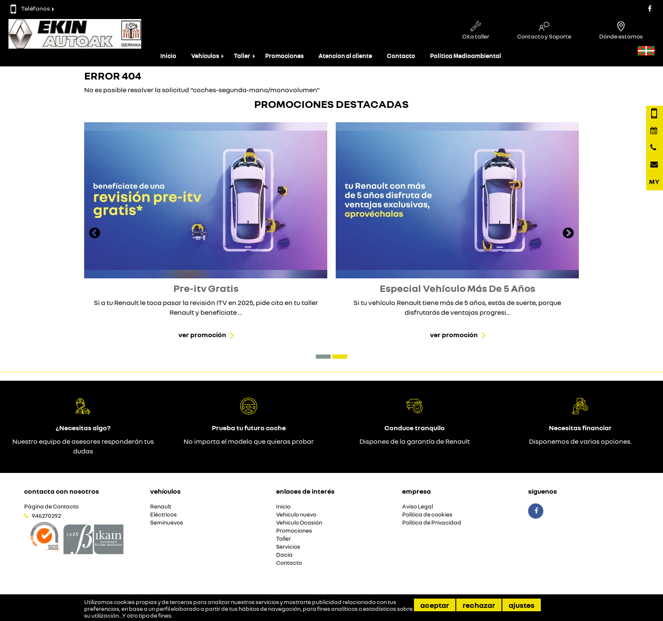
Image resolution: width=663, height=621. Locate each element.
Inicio (168, 55)
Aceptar (434, 605)
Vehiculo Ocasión (299, 522)
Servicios (288, 547)
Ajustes (521, 605)
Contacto (401, 55)
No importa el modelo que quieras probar (249, 441)
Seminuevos (166, 522)
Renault (160, 506)
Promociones (284, 55)
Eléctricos (163, 514)
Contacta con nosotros (61, 491)
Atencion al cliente (345, 55)
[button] (323, 356)
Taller (242, 55)
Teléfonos (30, 8)
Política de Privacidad (431, 522)
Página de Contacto (51, 506)
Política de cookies (427, 514)
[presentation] (94, 234)
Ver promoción (202, 334)
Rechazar (479, 605)
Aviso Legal (417, 506)
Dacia (284, 555)
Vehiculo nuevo (296, 514)
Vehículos (205, 55)
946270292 (46, 515)
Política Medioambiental (465, 55)
